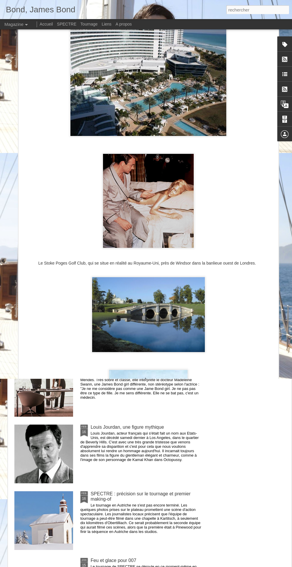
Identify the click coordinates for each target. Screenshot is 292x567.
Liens (106, 24)
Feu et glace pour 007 (113, 560)
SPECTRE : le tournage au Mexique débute (136, 293)
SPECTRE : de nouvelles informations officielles (140, 360)
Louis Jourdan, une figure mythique (127, 427)
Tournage (88, 24)
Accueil (46, 24)
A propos (124, 24)
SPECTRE (66, 24)
